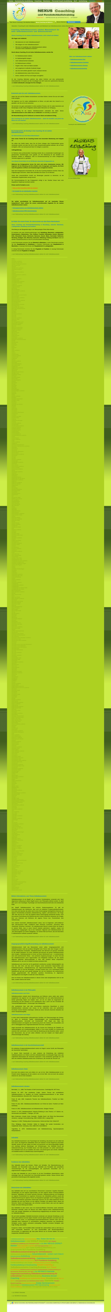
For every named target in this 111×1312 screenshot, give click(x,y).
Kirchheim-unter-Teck (17, 535)
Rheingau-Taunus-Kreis (18, 716)
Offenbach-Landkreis (17, 672)
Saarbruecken (15, 744)
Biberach (14, 326)
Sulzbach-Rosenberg (17, 802)
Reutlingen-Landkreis (17, 713)
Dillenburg (14, 370)
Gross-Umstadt (15, 467)
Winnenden (15, 876)
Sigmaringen (15, 775)
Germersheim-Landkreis (18, 454)
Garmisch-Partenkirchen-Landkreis (20, 446)
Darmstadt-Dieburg (16, 363)
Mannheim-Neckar (16, 602)
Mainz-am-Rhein (16, 597)
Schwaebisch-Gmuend (17, 757)
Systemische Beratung (30, 1239)
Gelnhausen (15, 448)
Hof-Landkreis (15, 500)
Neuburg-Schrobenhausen (18, 635)
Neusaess (14, 641)
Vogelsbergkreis (16, 834)
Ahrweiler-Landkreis (17, 261)
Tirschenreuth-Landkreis (18, 805)
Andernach (14, 276)
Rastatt (13, 698)
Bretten (13, 341)
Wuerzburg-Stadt (16, 884)
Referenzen (71, 22)
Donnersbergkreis (16, 380)
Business (42, 1267)
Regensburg (15, 705)
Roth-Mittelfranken (16, 736)
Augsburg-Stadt (16, 287)
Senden (14, 774)
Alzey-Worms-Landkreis (18, 272)
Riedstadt (14, 725)
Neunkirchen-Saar (16, 639)
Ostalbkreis (14, 678)
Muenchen (14, 625)
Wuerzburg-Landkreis (17, 883)
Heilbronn (14, 481)
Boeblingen (14, 336)
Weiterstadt (14, 861)
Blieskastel (14, 334)
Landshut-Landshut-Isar (18, 562)
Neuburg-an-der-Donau (18, 633)
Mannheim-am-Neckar (17, 601)
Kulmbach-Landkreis (17, 551)
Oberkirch (14, 663)
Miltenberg (14, 617)
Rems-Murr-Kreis (16, 710)
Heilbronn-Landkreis (17, 482)
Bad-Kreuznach (16, 299)
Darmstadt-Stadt (16, 365)
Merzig (13, 612)
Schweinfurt (15, 767)
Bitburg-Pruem (15, 332)
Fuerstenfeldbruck (16, 434)
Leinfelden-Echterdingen (18, 569)
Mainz (13, 596)
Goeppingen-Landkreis (17, 462)
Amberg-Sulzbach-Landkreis (19, 274)
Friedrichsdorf (15, 431)
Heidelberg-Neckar (16, 477)
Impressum (50, 17)
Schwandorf (15, 763)
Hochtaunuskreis (16, 493)
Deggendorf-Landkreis (17, 368)
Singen (13, 779)
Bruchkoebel (15, 342)
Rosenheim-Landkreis (17, 730)
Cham (13, 351)
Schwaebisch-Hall (16, 759)
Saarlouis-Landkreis (17, 747)
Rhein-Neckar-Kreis (17, 720)
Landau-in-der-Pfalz (17, 558)
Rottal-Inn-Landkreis (17, 737)
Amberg (14, 273)
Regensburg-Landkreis (17, 706)
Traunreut (14, 806)
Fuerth (13, 436)
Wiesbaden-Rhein (16, 872)
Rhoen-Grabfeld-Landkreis (18, 724)
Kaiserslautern (15, 512)
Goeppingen (15, 461)
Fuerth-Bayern (15, 438)
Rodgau (14, 726)
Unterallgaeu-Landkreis (18, 824)
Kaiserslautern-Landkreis (18, 513)
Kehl (13, 528)
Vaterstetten (15, 829)
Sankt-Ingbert (15, 749)
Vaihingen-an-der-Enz (17, 828)
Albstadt (14, 266)
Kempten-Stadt (15, 533)
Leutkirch (14, 571)
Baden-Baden (15, 293)
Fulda (13, 440)
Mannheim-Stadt (16, 604)
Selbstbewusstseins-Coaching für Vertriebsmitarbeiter (34, 1269)
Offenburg (14, 674)
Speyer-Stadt (15, 786)
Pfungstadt (14, 691)
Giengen (14, 457)
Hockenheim (15, 494)
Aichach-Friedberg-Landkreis (19, 264)
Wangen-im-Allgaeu (17, 848)
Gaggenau (14, 443)
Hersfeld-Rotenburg (17, 489)
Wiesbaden (14, 869)
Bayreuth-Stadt (15, 319)
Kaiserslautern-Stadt (17, 515)
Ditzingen (14, 376)
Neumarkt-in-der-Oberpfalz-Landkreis (21, 637)
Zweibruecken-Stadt (17, 890)
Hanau (13, 470)
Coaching (54, 1262)
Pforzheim (14, 689)
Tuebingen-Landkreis (17, 815)
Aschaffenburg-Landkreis (18, 281)
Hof (12, 496)
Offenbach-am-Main (17, 671)
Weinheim (14, 857)
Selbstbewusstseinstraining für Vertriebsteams (31, 1252)
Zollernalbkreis (15, 887)
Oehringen (14, 668)
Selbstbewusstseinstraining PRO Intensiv (21, 1254)
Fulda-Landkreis (16, 442)
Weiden (13, 849)
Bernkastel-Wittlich (16, 324)
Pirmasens (14, 693)
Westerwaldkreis (16, 865)
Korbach (14, 546)
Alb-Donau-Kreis (16, 265)
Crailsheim (14, 358)
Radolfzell (14, 697)
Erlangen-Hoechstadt (17, 399)
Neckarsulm (15, 632)
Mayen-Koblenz (16, 608)
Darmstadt (14, 362)
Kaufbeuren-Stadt (16, 527)
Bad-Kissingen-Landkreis (18, 297)
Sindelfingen (15, 778)
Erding (13, 395)
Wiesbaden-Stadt (16, 873)
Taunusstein (15, 803)
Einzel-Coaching (45, 1265)
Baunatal (14, 315)
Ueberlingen (15, 820)
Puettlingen (14, 695)
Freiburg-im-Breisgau (17, 420)
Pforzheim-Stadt (16, 690)
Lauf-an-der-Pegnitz (17, 565)
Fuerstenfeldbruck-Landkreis (19, 435)
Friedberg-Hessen (16, 430)
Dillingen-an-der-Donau (18, 372)
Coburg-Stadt (15, 354)
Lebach (13, 566)
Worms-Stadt (15, 879)
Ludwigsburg (15, 583)
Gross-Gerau (15, 465)
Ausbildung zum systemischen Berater (33, 1278)
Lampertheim (15, 556)
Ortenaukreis (15, 676)
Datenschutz (63, 17)
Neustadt (14, 643)
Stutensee (14, 795)
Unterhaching (15, 825)
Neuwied (14, 654)
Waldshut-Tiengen (16, 846)
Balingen (14, 311)
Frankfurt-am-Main (16, 416)
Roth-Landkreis (15, 735)
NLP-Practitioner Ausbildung (45, 1260)
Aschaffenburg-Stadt (17, 283)
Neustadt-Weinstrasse (17, 650)
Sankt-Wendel (15, 752)
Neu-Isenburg (15, 636)
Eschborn (14, 401)
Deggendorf (15, 366)
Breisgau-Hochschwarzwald (19, 339)
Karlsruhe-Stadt (16, 520)
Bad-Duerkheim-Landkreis (18, 291)
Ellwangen (14, 388)
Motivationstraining (15, 1256)
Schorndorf (14, 753)
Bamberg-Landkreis (17, 314)
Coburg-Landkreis (16, 355)
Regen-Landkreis (16, 703)
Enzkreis (14, 392)
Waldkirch (14, 841)
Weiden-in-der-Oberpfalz (18, 851)
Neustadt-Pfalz (15, 648)
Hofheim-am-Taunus (17, 498)
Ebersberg (14, 382)
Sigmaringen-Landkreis (17, 776)
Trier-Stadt (14, 813)
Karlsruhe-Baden (16, 517)
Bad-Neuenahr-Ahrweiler (18, 304)
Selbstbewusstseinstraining (23, 1258)
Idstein (13, 506)
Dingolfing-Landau (16, 374)
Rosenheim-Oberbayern (18, 732)
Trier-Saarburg (15, 811)
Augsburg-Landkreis (17, 285)
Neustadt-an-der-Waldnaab (19, 645)
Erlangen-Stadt (15, 400)
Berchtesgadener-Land (17, 322)
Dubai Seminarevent (45, 1283)
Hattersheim (15, 474)
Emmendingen (15, 389)
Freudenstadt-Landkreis (18, 426)
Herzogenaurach (16, 490)
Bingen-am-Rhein (16, 330)
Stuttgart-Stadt (15, 798)
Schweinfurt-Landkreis (17, 768)
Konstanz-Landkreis (17, 543)
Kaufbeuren (15, 525)
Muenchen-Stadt (16, 628)
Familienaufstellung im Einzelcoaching (24, 1265)
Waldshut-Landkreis (17, 845)
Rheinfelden (15, 714)
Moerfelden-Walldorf (17, 618)
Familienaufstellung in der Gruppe (21, 1262)
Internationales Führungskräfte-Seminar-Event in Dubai (39, 1287)
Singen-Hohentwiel (16, 780)
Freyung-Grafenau (16, 427)
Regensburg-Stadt (16, 708)
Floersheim (14, 409)
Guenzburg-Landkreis (17, 469)
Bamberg (14, 312)
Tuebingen (14, 814)
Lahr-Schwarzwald (16, 555)
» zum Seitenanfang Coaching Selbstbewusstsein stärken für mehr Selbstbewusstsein (35, 86)
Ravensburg (15, 701)
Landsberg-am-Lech (17, 559)
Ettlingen (14, 405)
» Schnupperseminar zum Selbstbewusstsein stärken (29, 1281)
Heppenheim (15, 485)
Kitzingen (14, 536)
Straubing (14, 791)
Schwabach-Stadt (16, 756)
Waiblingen (14, 837)
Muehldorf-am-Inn (16, 623)
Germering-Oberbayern (18, 451)
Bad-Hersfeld (15, 292)
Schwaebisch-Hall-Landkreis (19, 760)
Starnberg (14, 788)
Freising (14, 421)
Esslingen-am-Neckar (17, 404)
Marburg (14, 605)
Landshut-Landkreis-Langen (19, 563)
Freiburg (14, 419)
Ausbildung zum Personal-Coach (28, 1243)
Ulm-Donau (15, 822)
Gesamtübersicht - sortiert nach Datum (48, 1254)
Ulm (13, 821)
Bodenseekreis (15, 335)
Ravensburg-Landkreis (17, 702)
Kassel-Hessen (15, 523)
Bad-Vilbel (14, 310)
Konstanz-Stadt (16, 544)
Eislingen (14, 386)
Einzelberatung (52, 1278)
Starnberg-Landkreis (17, 790)
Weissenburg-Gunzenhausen (19, 860)
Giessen (14, 458)
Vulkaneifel (14, 836)
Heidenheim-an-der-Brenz (18, 478)
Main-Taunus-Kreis (16, 594)
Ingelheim (14, 508)
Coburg (13, 353)
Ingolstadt (14, 509)
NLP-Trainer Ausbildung (34, 1247)
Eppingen (14, 393)
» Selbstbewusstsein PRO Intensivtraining (34, 1285)
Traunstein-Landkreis (17, 809)
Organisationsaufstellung (21, 1274)
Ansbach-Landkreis (17, 278)
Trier (13, 810)
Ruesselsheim (15, 743)
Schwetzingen (15, 771)
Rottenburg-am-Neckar (17, 739)
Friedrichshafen (16, 432)
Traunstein (14, 807)
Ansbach (14, 277)
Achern (13, 260)
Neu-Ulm (14, 651)
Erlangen (14, 397)
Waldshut (14, 844)
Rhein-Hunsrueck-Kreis (18, 717)
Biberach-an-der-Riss (17, 327)
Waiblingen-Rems (16, 838)
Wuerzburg (14, 880)
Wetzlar (13, 868)
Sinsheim (14, 782)
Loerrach (14, 581)
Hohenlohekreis (16, 501)
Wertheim (14, 864)
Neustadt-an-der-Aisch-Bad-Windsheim (22, 644)
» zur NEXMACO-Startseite (44, 1271)
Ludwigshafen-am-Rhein (18, 589)
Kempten (14, 532)
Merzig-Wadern (16, 613)
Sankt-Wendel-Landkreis (18, 751)
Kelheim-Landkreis (16, 529)
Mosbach (14, 620)
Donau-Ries (15, 378)
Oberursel (14, 666)
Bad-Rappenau (15, 305)
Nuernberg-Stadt (16, 659)
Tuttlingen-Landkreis (17, 818)
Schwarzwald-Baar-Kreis (18, 766)
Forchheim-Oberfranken (18, 412)
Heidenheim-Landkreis (17, 480)
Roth (13, 733)
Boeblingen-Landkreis (17, 338)
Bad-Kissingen (15, 296)
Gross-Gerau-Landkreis (18, 466)
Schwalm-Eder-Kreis (17, 761)
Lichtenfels (14, 573)
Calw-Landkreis (16, 350)
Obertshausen (15, 664)
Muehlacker (15, 621)
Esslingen (14, 403)
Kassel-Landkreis (16, 524)
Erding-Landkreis (16, 396)
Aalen (13, 258)
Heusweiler (14, 492)
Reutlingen (14, 712)
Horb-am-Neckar (16, 504)
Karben (13, 516)
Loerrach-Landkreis (17, 582)
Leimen (13, 567)
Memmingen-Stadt (16, 610)
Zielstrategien (15, 1285)
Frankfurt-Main (15, 417)
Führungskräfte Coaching (26, 1246)
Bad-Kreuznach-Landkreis (18, 300)
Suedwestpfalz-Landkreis (18, 801)
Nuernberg (14, 656)
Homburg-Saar (15, 502)
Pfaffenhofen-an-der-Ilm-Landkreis (20, 687)
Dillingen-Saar (15, 373)
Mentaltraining (53, 1285)
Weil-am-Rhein (15, 852)
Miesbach (14, 616)
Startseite (14, 26)
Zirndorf (14, 886)
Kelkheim (14, 531)
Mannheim (14, 600)
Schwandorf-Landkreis (17, 764)
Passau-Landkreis (16, 683)
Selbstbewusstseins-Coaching (42, 1262)
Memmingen (15, 609)
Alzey (13, 270)
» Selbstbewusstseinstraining (47, 1258)
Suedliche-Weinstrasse (17, 799)
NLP (24, 1247)
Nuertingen (14, 660)
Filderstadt (14, 408)
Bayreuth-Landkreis (17, 318)
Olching (14, 675)
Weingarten (15, 856)
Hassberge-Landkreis (17, 471)
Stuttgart (14, 797)
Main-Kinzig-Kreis (16, 590)
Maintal (13, 593)
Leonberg (14, 570)
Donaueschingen (16, 377)
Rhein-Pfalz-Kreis (16, 721)
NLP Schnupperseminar (42, 1246)
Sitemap (74, 17)
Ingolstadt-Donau (16, 511)
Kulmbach (14, 550)
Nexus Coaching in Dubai (29, 1283)
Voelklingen (15, 833)
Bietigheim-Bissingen (17, 328)
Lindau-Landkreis (16, 579)
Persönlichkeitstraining (32, 1276)
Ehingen (14, 384)
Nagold (13, 629)
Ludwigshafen (15, 586)
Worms (13, 878)
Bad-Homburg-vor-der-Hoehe (19, 295)
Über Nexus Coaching (16, 22)
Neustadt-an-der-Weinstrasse (19, 647)
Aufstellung (25, 1256)
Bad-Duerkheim (16, 289)
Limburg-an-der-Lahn (17, 575)
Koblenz (14, 539)
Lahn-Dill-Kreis (15, 554)
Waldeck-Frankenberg (17, 840)
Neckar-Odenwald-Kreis (18, 631)
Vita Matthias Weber (29, 22)
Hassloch (14, 473)
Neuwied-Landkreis (17, 655)
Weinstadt (14, 859)
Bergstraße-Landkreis (17, 323)
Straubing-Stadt (16, 794)
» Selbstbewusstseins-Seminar (39, 1256)
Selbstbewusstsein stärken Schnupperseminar (22, 1260)
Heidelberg (14, 475)
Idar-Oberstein (15, 505)
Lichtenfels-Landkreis (17, 574)
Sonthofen (14, 783)
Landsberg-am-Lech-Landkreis (19, 560)
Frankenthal (15, 413)
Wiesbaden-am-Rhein (17, 871)
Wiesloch (14, 875)
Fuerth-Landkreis (16, 439)
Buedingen (14, 345)
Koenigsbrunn (15, 542)
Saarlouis (14, 745)
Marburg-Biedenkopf (17, 606)
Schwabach (15, 755)
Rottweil (14, 740)
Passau (13, 682)
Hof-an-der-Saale (16, 497)
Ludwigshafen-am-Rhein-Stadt (19, 587)
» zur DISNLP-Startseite (36, 1241)
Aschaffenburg (15, 280)
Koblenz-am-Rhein (16, 540)
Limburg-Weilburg (16, 577)
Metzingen (14, 614)
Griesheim (14, 463)
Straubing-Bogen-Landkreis (19, 793)
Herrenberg (15, 488)
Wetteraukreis (15, 867)
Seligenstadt (15, 772)
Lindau (13, 578)
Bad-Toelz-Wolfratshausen (18, 308)
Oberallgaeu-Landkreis (17, 662)
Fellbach (14, 407)
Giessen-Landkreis (16, 459)
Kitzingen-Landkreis (17, 538)
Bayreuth (14, 316)
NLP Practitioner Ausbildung (33, 1249)
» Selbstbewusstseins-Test (17, 1239)
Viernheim (14, 830)
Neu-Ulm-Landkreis (17, 652)
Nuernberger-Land (16, 658)
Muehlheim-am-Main (17, 624)
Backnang (14, 288)
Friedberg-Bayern (16, 428)
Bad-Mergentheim (16, 301)
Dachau (14, 359)
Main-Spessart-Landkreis (18, 591)
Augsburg (14, 284)
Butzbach (14, 347)
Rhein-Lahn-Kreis (16, 718)
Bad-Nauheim (15, 303)
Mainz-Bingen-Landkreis (18, 598)
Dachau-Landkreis (16, 361)
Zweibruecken (15, 888)
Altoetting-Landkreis (17, 269)
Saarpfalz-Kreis (16, 748)
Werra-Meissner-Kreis (17, 863)
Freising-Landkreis (16, 423)
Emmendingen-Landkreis (18, 390)
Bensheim (14, 320)
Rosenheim (15, 729)
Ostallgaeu (14, 679)
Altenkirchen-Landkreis (17, 268)
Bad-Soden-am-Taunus (17, 307)
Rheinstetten (15, 722)
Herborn (14, 486)
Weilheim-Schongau (17, 855)
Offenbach (14, 670)
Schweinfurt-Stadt (16, 770)
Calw (13, 349)
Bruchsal (14, 343)
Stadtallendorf (15, 787)
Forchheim (14, 411)
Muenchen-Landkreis (17, 627)
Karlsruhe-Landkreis (17, 519)
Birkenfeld (14, 331)
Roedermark (15, 728)
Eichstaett (14, 385)
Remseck (14, 709)
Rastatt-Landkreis (16, 699)
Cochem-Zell (15, 357)
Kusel (13, 552)
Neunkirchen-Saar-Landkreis (19, 640)
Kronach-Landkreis (16, 548)
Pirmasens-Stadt (16, 694)
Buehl (13, 346)
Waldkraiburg (15, 842)
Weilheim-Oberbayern (17, 853)
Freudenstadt (15, 424)
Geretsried (14, 450)
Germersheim (15, 453)
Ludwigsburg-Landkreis (18, 585)
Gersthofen (14, 455)
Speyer (13, 784)
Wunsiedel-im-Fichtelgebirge (19, 882)
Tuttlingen (14, 817)
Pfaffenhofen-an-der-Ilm (18, 686)
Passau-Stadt (15, 685)
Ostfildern (14, 681)
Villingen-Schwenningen (18, 832)
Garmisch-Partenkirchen (18, 444)
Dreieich (14, 381)
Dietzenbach (15, 369)
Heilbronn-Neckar (16, 484)
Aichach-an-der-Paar (17, 262)
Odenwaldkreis (15, 667)
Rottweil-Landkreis (16, 741)
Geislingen (14, 447)
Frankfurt (14, 415)
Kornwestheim (15, 547)
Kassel (13, 521)
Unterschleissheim (16, 826)
